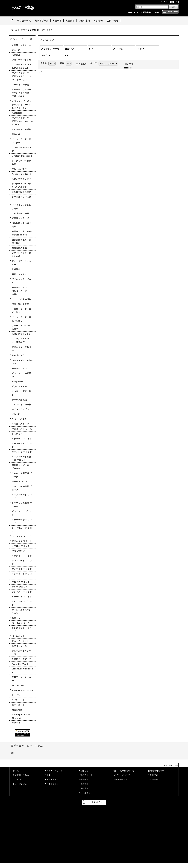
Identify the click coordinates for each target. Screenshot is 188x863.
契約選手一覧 (86, 775)
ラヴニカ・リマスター (21, 198)
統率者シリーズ (19, 646)
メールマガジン (87, 793)
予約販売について (122, 780)
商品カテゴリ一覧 (55, 771)
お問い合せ (153, 780)
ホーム (16, 771)
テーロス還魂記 (19, 400)
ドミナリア (17, 434)
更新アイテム (53, 780)
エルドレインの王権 (21, 404)
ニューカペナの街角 (21, 299)
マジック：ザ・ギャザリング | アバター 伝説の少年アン (21, 92)
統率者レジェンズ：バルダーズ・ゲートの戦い (21, 290)
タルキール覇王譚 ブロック (22, 475)
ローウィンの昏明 (20, 85)
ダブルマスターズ (20, 386)
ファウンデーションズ (21, 149)
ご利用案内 (153, 775)
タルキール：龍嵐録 (21, 129)
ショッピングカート (22, 784)
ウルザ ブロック (20, 587)
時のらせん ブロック (22, 541)
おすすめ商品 (53, 784)
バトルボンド (18, 636)
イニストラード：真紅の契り (21, 310)
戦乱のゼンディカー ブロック (21, 466)
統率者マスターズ (20, 218)
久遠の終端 (17, 113)
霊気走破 (16, 134)
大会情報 (84, 788)
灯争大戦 (16, 414)
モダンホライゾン (20, 409)
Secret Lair (18, 685)
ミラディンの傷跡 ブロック (22, 505)
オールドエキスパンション (21, 611)
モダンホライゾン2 (21, 334)
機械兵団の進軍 (19, 248)
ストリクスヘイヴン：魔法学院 (20, 340)
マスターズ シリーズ (22, 429)
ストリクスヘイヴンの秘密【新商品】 (21, 66)
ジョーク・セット (20, 641)
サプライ (16, 723)
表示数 (44, 63)
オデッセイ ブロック (22, 569)
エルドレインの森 (20, 213)
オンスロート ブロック (22, 562)
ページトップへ (172, 765)
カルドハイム (18, 355)
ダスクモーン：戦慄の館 (21, 162)
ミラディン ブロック (22, 556)
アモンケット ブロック (22, 445)
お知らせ (84, 771)
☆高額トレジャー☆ (21, 45)
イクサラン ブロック (22, 439)
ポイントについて (122, 775)
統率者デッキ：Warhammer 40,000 (22, 233)
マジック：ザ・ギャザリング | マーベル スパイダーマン (21, 104)
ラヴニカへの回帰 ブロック (22, 488)
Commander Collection (22, 362)
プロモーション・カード (21, 678)
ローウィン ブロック (22, 536)
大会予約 (16, 50)
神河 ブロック (18, 551)
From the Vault (20, 664)
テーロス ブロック (21, 481)
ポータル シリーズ (21, 623)
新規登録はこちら (151, 12)
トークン (16, 695)
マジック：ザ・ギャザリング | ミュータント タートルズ (21, 76)
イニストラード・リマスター (21, 141)
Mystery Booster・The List (22, 716)
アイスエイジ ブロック (22, 603)
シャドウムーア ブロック (22, 529)
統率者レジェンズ (20, 368)
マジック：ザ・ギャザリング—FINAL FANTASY (22, 121)
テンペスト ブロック (22, 592)
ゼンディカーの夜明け (21, 375)
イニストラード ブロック (22, 496)
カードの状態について (124, 771)
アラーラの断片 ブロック (22, 521)
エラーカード (18, 705)
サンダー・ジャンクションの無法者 (21, 185)
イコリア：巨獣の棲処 (21, 393)
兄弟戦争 (16, 269)
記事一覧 (84, 780)
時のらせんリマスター (21, 349)
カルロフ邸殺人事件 (21, 192)
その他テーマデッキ (21, 659)
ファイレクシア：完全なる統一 (21, 254)
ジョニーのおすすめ (21, 60)
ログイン (134, 12)
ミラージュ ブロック (22, 597)
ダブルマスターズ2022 (22, 281)
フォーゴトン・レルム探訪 (21, 327)
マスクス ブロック (21, 582)
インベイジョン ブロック (22, 575)
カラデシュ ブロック (22, 452)
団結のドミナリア (20, 274)
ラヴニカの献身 (19, 419)
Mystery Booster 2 (22, 156)
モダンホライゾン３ (21, 179)
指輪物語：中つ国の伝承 (21, 225)
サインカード (18, 700)
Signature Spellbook (22, 670)
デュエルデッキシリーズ (21, 652)
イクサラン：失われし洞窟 (21, 207)
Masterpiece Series (22, 690)
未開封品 (16, 55)
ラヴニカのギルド (20, 424)
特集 (49, 775)
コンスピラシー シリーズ (22, 629)
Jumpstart (17, 382)
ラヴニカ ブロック (21, 546)
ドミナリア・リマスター (21, 263)
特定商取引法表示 (156, 771)
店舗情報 (84, 784)
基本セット (17, 618)
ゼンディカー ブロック (22, 513)
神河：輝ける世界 (20, 304)
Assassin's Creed (21, 174)
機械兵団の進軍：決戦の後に (21, 241)
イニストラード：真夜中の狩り (21, 319)
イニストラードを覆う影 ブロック (21, 458)
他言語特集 (17, 710)
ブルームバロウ (19, 169)
